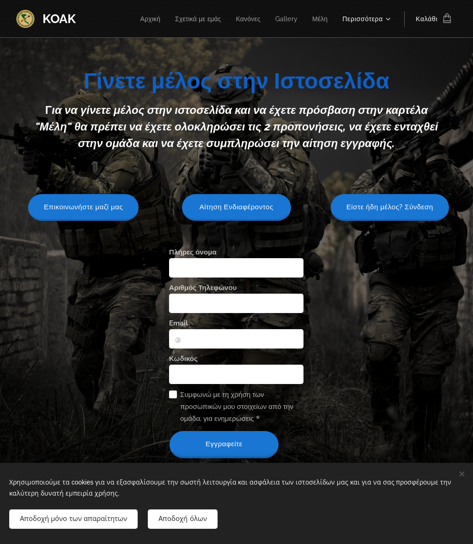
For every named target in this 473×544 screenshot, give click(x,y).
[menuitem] (143, 18)
